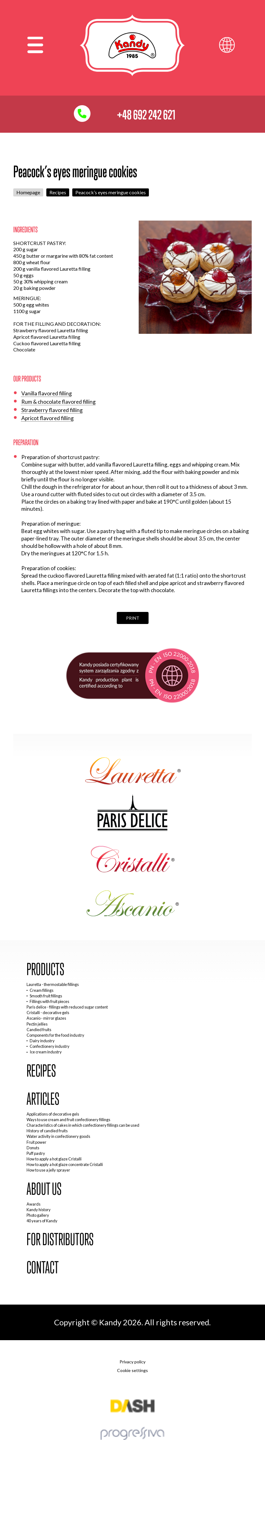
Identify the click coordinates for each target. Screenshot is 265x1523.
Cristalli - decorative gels (48, 1012)
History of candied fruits (47, 1130)
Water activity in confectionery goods (58, 1136)
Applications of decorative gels (53, 1114)
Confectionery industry (49, 1046)
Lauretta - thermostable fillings (53, 984)
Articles (43, 1099)
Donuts (33, 1147)
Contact (43, 1267)
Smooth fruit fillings (46, 995)
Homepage (28, 192)
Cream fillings (41, 990)
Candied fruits (39, 1029)
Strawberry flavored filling (52, 410)
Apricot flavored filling (47, 418)
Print (132, 618)
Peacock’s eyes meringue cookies (110, 192)
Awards (33, 1204)
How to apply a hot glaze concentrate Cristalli (65, 1164)
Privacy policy (132, 1361)
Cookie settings (132, 1370)
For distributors (60, 1239)
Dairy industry (42, 1040)
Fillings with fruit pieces (49, 1001)
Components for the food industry (55, 1035)
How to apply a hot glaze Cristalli (54, 1158)
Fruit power (36, 1142)
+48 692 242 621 (146, 114)
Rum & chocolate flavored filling (58, 401)
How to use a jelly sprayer (48, 1170)
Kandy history (39, 1209)
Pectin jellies (37, 1024)
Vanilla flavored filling (46, 393)
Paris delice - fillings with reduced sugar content (67, 1007)
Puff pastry (36, 1153)
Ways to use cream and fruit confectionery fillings (68, 1119)
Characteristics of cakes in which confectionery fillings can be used (83, 1125)
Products (45, 969)
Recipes (57, 192)
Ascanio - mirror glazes (46, 1018)
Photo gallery (38, 1215)
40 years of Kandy (42, 1220)
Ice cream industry (46, 1051)
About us (44, 1189)
